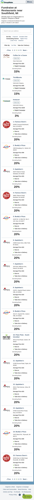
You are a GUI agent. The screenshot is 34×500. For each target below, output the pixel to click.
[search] (17, 31)
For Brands (17, 492)
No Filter (13, 45)
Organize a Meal (10, 487)
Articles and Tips (8, 492)
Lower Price (13, 40)
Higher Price (23, 38)
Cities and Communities (10, 489)
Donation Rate (23, 36)
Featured (15, 36)
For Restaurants (26, 492)
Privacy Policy (13, 494)
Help (29, 489)
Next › (25, 50)
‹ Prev (8, 50)
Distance (20, 40)
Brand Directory (22, 489)
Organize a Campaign (22, 487)
